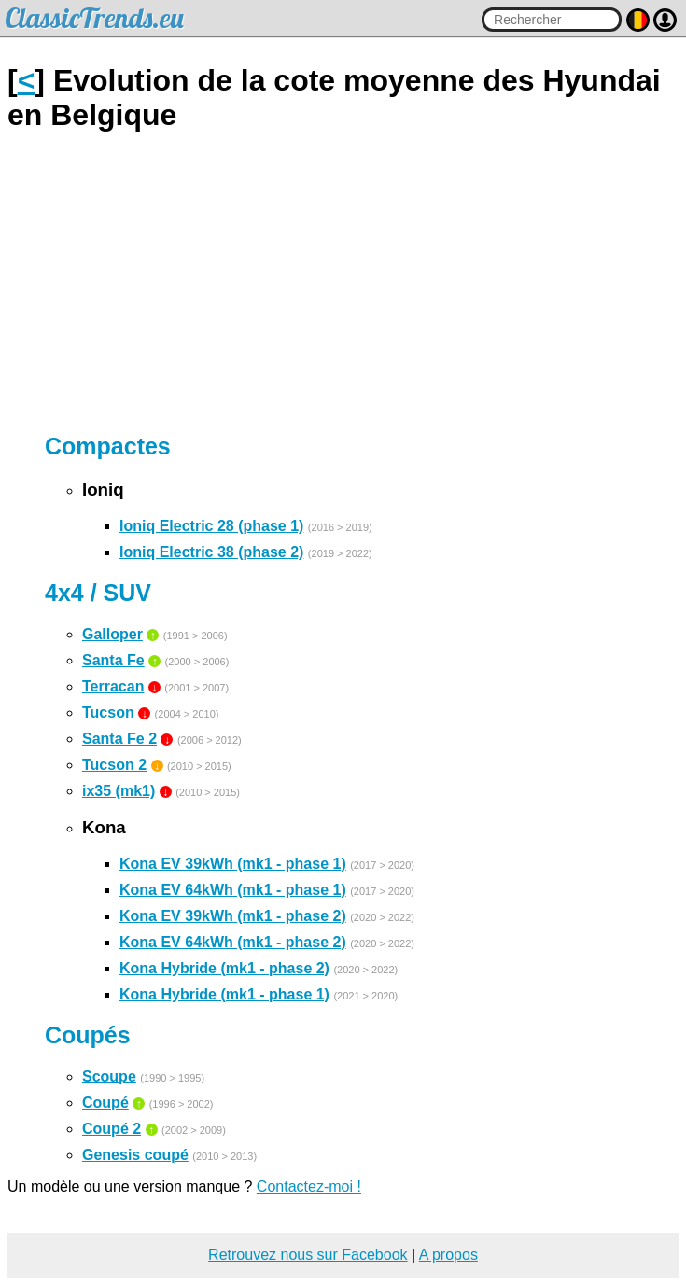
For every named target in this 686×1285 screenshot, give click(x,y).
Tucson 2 (114, 765)
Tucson (108, 712)
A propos (448, 1255)
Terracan (113, 686)
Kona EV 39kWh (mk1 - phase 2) (232, 916)
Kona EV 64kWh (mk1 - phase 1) (232, 890)
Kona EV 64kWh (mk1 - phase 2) (232, 942)
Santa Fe (113, 660)
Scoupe (109, 1076)
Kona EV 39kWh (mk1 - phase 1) (232, 864)
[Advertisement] (343, 282)
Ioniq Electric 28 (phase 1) (211, 526)
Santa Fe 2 (119, 739)
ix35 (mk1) (118, 791)
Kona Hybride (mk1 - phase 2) (224, 968)
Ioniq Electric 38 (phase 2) (211, 552)
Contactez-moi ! (309, 1186)
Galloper (112, 634)
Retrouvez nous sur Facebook (307, 1255)
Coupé (105, 1102)
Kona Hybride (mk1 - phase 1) (224, 994)
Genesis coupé (135, 1155)
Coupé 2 (111, 1129)
